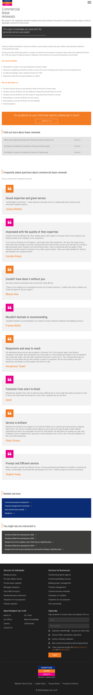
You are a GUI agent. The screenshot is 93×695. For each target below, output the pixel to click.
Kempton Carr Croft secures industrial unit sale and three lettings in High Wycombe (33, 549)
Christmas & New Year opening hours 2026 (19, 535)
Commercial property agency (59, 575)
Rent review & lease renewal (14, 510)
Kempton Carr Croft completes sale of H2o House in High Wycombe (28, 542)
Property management (57, 587)
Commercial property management (17, 502)
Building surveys (10, 575)
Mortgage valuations (12, 587)
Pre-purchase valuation (13, 583)
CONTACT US (46, 121)
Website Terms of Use (23, 683)
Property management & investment (17, 506)
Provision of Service (70, 683)
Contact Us (8, 628)
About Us (7, 615)
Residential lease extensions (15, 595)
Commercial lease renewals (59, 591)
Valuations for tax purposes (14, 599)
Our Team (28, 615)
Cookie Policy (40, 683)
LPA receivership (54, 604)
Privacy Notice (54, 683)
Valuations (8, 513)
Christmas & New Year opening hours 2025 (19, 538)
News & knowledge (31, 619)
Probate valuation (10, 604)
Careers (7, 623)
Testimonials (29, 623)
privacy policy (64, 649)
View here (77, 140)
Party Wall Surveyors (12, 591)
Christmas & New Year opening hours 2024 (19, 546)
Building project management (59, 583)
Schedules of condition (57, 595)
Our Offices (8, 619)
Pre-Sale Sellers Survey (13, 579)
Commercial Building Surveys (59, 579)
